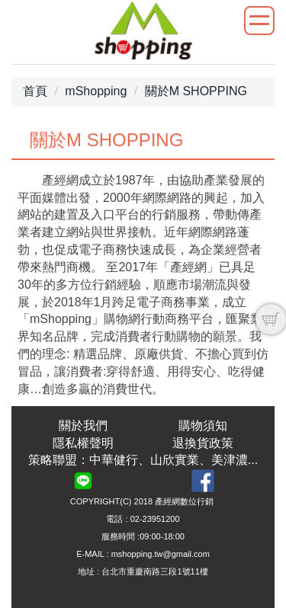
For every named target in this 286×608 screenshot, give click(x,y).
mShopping (96, 91)
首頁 (35, 91)
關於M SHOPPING (196, 91)
